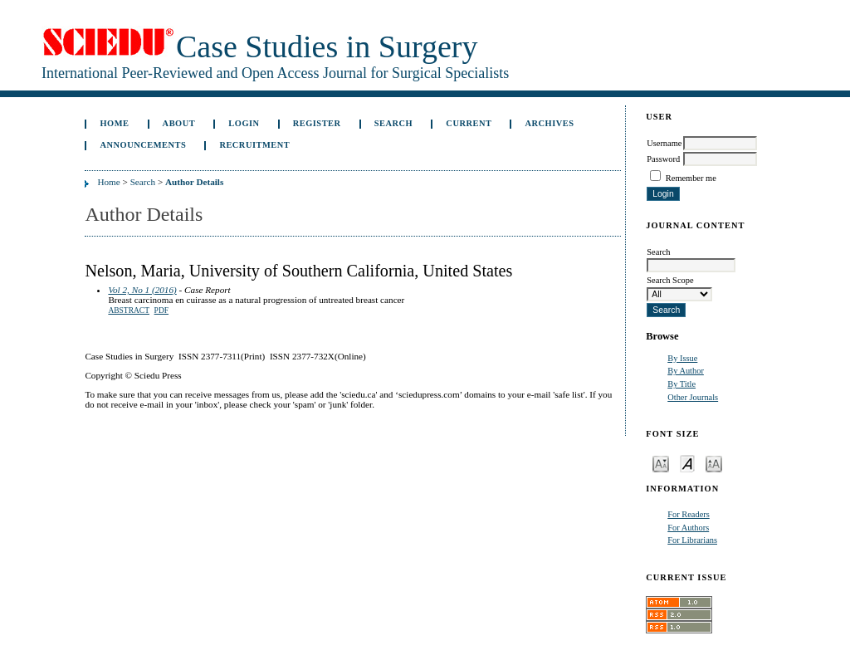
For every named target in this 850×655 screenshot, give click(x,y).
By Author (685, 370)
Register (317, 123)
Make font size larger (714, 462)
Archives (549, 123)
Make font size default (687, 462)
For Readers (688, 514)
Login (243, 123)
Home (114, 123)
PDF (161, 310)
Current (468, 123)
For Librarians (692, 540)
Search (393, 123)
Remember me (691, 178)
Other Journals (692, 397)
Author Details (194, 182)
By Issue (682, 358)
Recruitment (254, 144)
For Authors (688, 527)
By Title (681, 384)
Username (664, 143)
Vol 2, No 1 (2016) (142, 290)
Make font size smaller (660, 462)
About (179, 123)
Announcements (143, 144)
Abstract (128, 310)
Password (663, 159)
